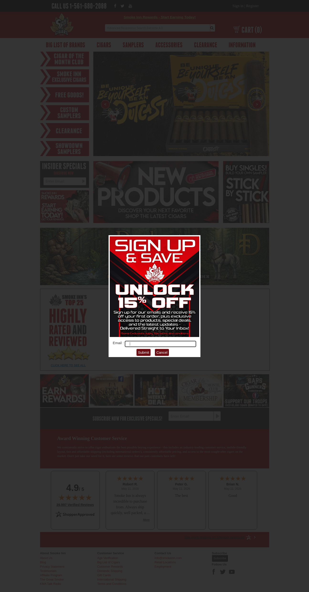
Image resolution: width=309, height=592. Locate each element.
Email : (119, 343)
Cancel (162, 352)
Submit (143, 352)
